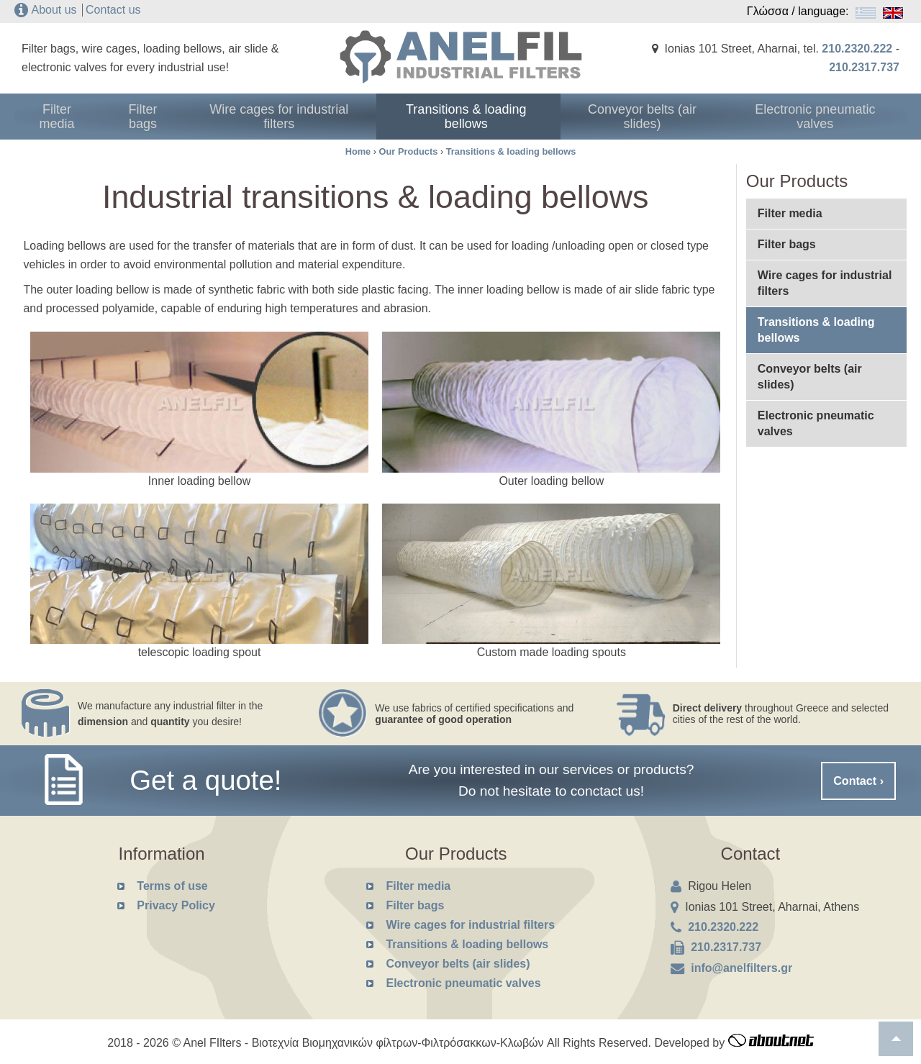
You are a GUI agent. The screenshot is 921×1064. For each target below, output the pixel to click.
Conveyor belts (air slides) (663, 116)
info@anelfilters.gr (741, 968)
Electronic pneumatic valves (826, 116)
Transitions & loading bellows (501, 116)
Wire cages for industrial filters (339, 116)
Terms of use (172, 886)
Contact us (113, 10)
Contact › (859, 780)
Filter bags (200, 116)
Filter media (78, 116)
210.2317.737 (864, 67)
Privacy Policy (176, 905)
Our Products (408, 151)
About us (53, 10)
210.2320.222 (857, 48)
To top (896, 1039)
